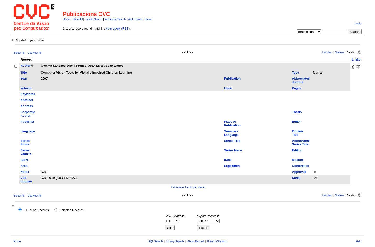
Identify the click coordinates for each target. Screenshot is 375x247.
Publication (232, 78)
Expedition (232, 166)
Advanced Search (115, 19)
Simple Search (93, 19)
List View (327, 52)
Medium (297, 160)
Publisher (27, 121)
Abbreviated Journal (301, 80)
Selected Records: (72, 210)
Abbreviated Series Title (301, 142)
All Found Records (36, 210)
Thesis (297, 112)
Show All (78, 19)
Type (295, 72)
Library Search (175, 241)
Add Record (135, 19)
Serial (296, 178)
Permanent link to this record (188, 187)
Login (358, 23)
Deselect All (34, 52)
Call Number (26, 179)
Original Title (297, 133)
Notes (25, 172)
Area (24, 166)
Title (24, 72)
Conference (300, 166)
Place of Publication (232, 123)
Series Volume (26, 152)
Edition (297, 150)
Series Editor (25, 142)
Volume (26, 88)
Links (356, 59)
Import (148, 19)
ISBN (228, 160)
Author (26, 65)
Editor (296, 121)
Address (27, 106)
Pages (296, 88)
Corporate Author (28, 113)
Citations (339, 52)
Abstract (27, 100)
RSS (125, 28)
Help (358, 241)
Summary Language (231, 133)
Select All (19, 52)
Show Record (196, 241)
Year (24, 78)
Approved (299, 172)
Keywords (28, 94)
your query (113, 28)
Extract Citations (217, 241)
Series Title (232, 141)
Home (66, 19)
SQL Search (155, 241)
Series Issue (233, 150)
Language (28, 131)
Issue (228, 88)
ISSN (24, 160)
